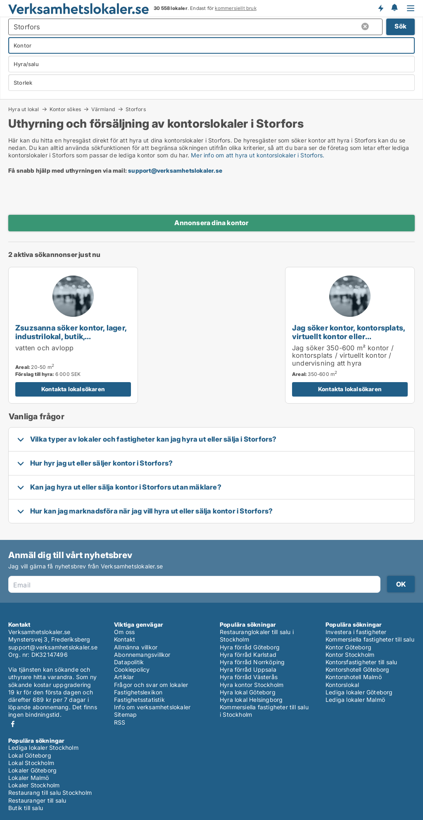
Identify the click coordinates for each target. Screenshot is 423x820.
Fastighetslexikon (138, 692)
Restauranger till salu (37, 800)
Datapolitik (129, 662)
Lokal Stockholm (31, 762)
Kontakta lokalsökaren (73, 388)
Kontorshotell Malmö (354, 676)
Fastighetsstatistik (139, 699)
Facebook (12, 724)
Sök (400, 26)
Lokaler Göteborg (32, 770)
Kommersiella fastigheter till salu (370, 639)
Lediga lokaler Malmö (355, 699)
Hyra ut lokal (23, 109)
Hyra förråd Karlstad (248, 654)
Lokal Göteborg (29, 755)
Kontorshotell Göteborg (357, 669)
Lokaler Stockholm (33, 785)
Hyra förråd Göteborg (250, 647)
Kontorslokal (342, 684)
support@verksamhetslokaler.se (175, 170)
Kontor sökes (65, 109)
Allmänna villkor (135, 647)
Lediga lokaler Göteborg (359, 692)
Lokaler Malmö (28, 777)
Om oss (124, 631)
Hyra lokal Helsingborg (251, 699)
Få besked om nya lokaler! (380, 8)
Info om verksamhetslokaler (152, 707)
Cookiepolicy (132, 669)
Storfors (136, 109)
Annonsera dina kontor (211, 223)
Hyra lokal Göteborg (248, 692)
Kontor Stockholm (350, 654)
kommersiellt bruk (235, 8)
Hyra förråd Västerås (249, 676)
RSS (120, 722)
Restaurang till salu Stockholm (50, 792)
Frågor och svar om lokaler (151, 684)
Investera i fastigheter (356, 631)
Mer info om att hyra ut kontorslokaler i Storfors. (257, 155)
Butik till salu (25, 807)
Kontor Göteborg (348, 647)
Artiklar (124, 676)
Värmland (103, 109)
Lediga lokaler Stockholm (43, 747)
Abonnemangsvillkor (142, 654)
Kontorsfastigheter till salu (361, 662)
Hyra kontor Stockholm (251, 684)
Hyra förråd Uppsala (248, 669)
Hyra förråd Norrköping (252, 662)
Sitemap (125, 714)
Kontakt (124, 639)
